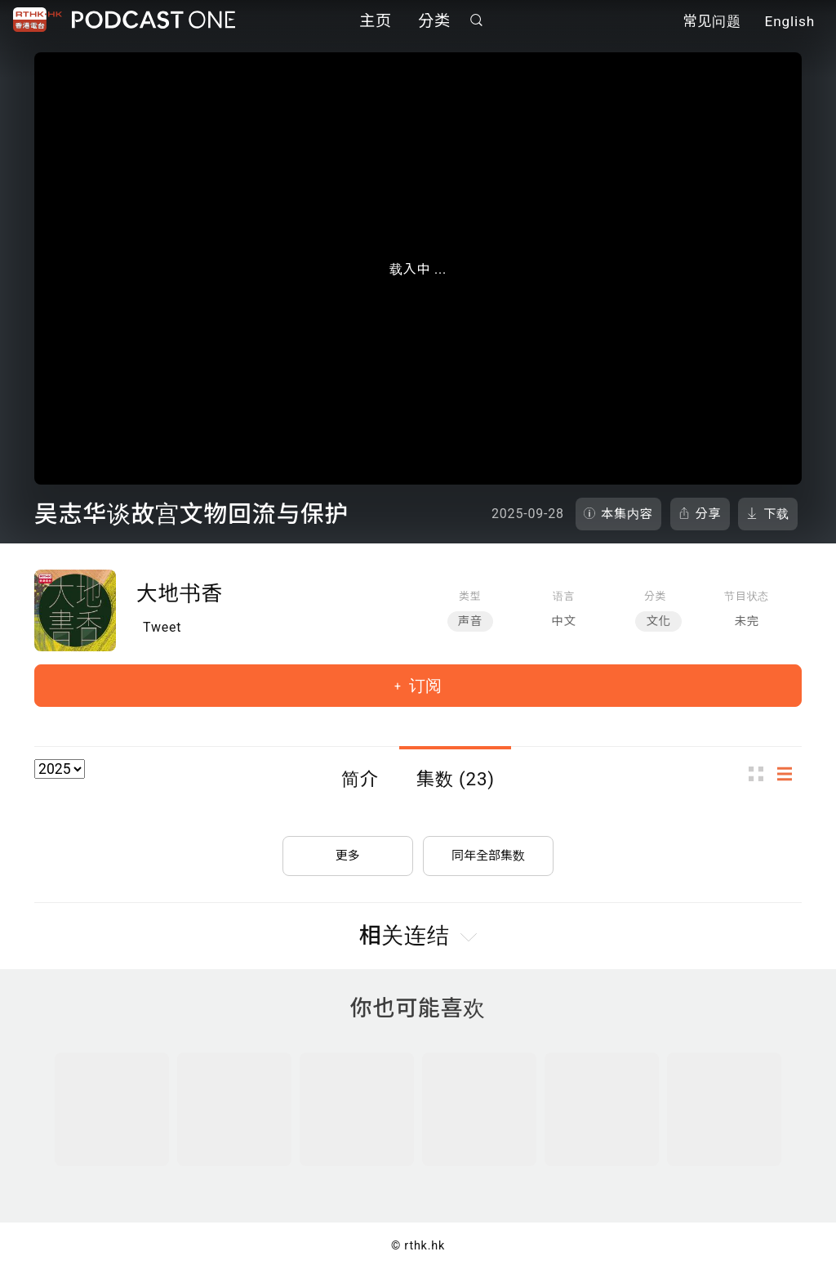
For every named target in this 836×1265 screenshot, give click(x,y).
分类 (434, 22)
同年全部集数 (488, 849)
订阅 (423, 685)
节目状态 (746, 596)
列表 (789, 773)
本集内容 (627, 514)
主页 (375, 22)
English (790, 23)
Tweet (162, 627)
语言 (564, 596)
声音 (470, 621)
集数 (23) (455, 778)
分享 (709, 514)
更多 (348, 849)
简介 (360, 778)
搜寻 (477, 21)
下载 (776, 514)
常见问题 (712, 23)
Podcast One (153, 21)
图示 (761, 773)
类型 (470, 596)
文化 (658, 621)
